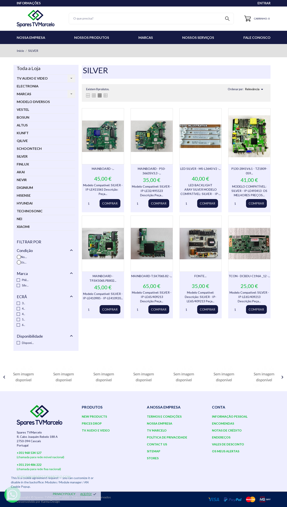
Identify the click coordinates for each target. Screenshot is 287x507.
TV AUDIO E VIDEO (32, 78)
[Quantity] (91, 203)
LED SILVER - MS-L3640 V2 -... (200, 168)
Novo (24, 257)
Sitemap (153, 451)
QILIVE (22, 141)
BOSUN (23, 117)
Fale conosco (257, 37)
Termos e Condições (164, 416)
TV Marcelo (157, 430)
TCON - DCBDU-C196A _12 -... (249, 276)
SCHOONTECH (29, 148)
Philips (25, 280)
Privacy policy (64, 494)
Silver (25, 285)
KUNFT (23, 133)
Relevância (255, 89)
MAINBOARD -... (103, 168)
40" (23, 308)
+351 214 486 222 (29, 464)
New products (94, 416)
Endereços (221, 437)
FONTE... (200, 276)
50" (23, 319)
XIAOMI (23, 226)
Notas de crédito (227, 430)
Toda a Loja (28, 68)
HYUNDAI (25, 203)
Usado (24, 262)
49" (23, 314)
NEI (19, 219)
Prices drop (92, 423)
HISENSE (24, 195)
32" (23, 303)
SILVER (22, 156)
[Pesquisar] (151, 18)
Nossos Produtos (91, 37)
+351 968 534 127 (29, 453)
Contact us (157, 444)
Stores (153, 458)
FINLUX (23, 164)
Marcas (145, 37)
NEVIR (22, 180)
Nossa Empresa (31, 37)
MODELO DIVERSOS (33, 102)
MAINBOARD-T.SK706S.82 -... (151, 276)
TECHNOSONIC (30, 211)
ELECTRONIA (27, 86)
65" (23, 325)
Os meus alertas (225, 451)
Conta (218, 407)
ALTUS (22, 125)
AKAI (21, 172)
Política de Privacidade (167, 437)
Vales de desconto (228, 444)
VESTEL (23, 109)
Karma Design (50, 501)
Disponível (28, 343)
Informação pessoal (230, 416)
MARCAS (24, 94)
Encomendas (223, 423)
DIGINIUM (25, 187)
